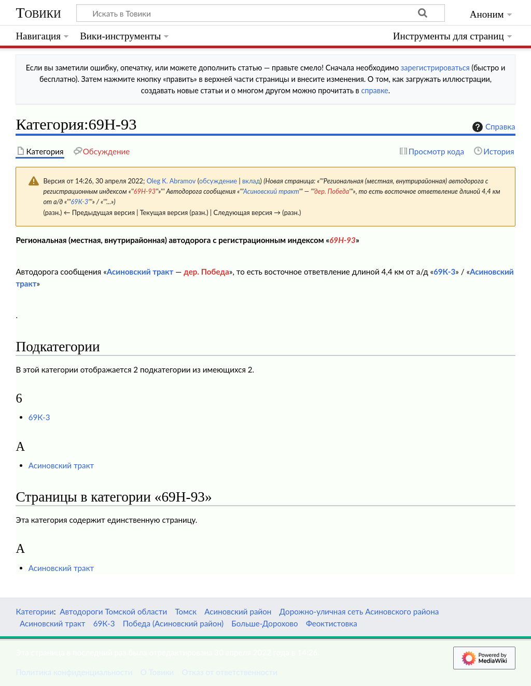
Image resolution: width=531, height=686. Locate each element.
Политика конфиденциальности (74, 672)
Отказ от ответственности (229, 672)
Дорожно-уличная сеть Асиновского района (359, 611)
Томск (186, 611)
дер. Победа (331, 191)
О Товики (157, 672)
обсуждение (218, 181)
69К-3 (80, 201)
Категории (34, 611)
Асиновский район (237, 611)
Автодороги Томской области (113, 611)
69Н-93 (145, 191)
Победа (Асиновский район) (173, 623)
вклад (251, 181)
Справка (492, 127)
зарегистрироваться (435, 67)
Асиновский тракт (271, 191)
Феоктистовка (331, 623)
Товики (38, 13)
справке (374, 90)
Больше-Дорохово (264, 623)
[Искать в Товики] (260, 13)
